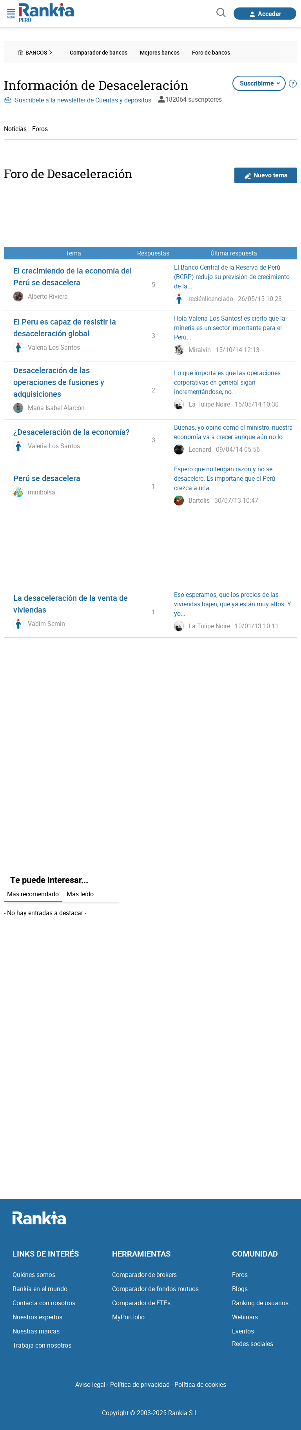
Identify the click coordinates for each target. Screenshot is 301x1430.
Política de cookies (200, 1384)
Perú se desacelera (46, 478)
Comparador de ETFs (141, 1303)
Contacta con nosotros (44, 1303)
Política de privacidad (140, 1384)
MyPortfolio (128, 1317)
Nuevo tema (266, 175)
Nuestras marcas (36, 1331)
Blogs (240, 1288)
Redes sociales (252, 1343)
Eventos (243, 1331)
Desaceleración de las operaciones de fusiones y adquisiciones (58, 382)
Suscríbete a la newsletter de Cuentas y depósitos (77, 100)
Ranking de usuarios (260, 1303)
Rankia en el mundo (40, 1288)
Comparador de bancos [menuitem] (98, 52)
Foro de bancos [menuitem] (211, 52)
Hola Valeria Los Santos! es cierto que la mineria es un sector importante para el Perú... (229, 327)
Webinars (245, 1317)
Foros (40, 128)
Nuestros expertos (37, 1317)
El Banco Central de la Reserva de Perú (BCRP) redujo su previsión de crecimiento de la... (232, 276)
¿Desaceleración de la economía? (71, 432)
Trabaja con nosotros (42, 1345)
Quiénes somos (34, 1274)
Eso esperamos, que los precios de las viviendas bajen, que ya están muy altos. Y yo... (232, 604)
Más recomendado (33, 894)
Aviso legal (90, 1384)
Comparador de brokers (144, 1274)
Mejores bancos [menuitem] (160, 52)
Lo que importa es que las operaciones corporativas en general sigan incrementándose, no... (227, 382)
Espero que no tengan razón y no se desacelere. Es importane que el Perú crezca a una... (224, 478)
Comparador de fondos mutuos (155, 1288)
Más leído (80, 894)
